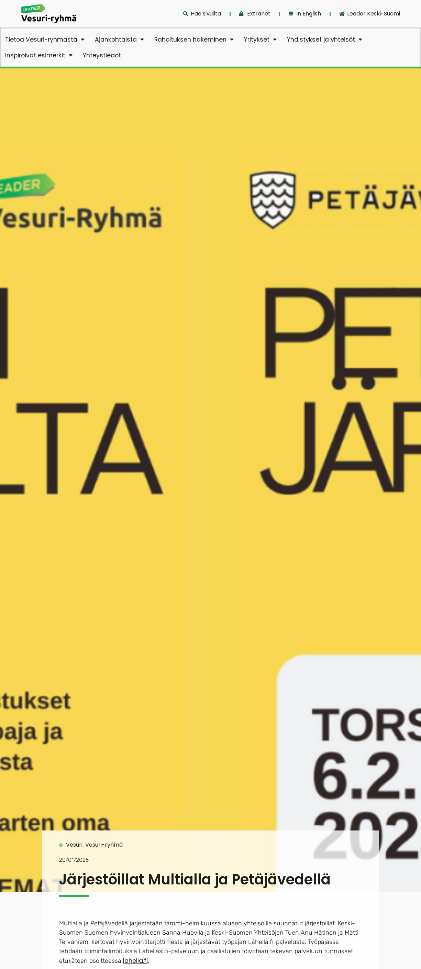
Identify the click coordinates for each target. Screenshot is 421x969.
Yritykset (260, 39)
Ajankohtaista (119, 39)
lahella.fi (135, 960)
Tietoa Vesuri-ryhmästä (45, 39)
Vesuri (74, 845)
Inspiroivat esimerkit (39, 55)
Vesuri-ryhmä (104, 845)
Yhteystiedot (102, 55)
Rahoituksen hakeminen (194, 39)
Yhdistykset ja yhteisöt (324, 39)
